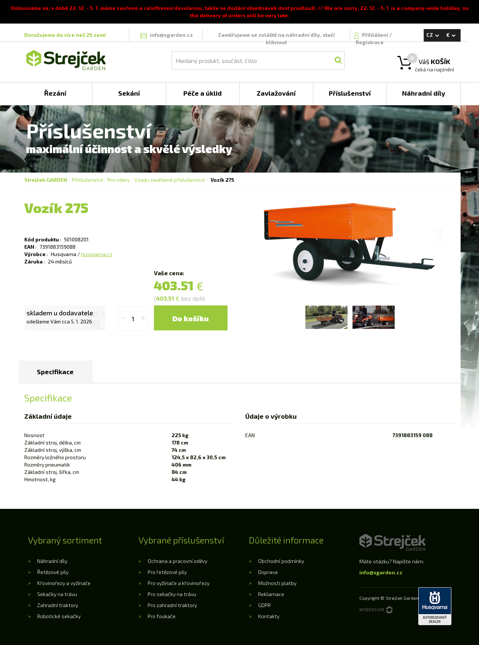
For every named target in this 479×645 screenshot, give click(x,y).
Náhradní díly (52, 561)
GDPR (264, 605)
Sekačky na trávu (57, 594)
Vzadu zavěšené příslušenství (169, 180)
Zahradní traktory (57, 605)
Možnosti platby (277, 583)
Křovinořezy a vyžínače (64, 583)
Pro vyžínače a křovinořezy (178, 583)
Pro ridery (119, 180)
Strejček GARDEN (45, 180)
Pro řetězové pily (167, 572)
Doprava (268, 572)
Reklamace (271, 594)
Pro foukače (162, 616)
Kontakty (268, 616)
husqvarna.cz (96, 254)
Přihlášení (375, 35)
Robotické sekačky (59, 616)
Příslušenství (87, 180)
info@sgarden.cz (380, 572)
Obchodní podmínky (281, 561)
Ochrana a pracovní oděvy (177, 561)
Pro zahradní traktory (172, 605)
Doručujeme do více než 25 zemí (65, 35)
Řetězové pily (52, 572)
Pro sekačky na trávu (172, 594)
